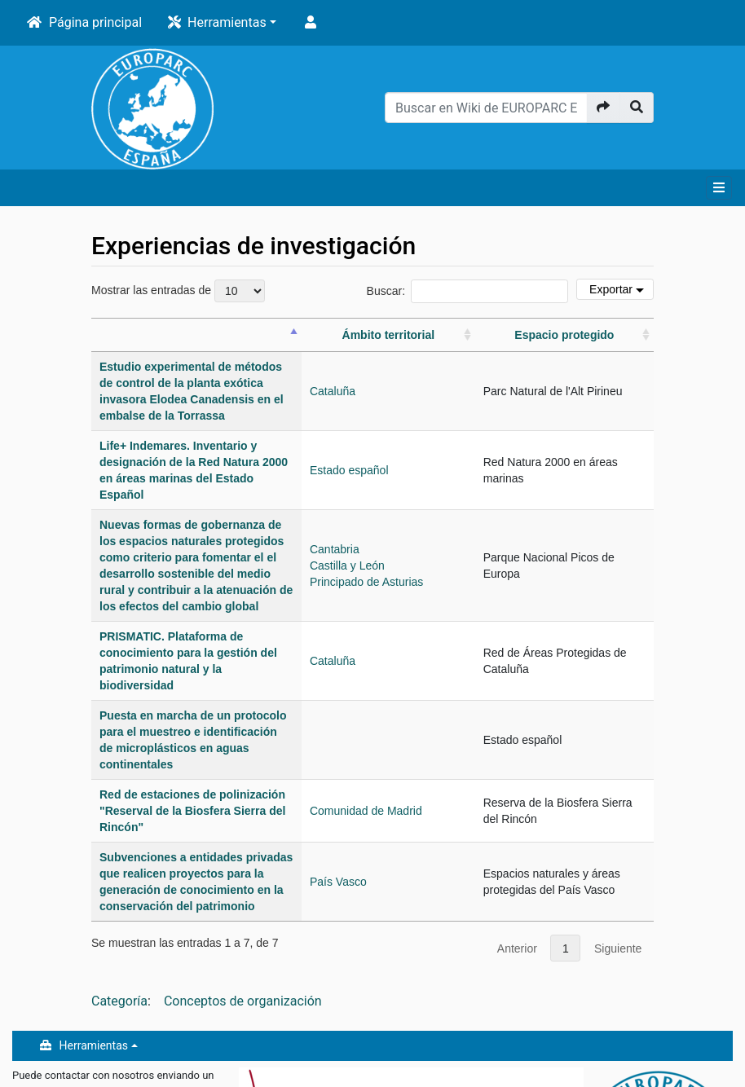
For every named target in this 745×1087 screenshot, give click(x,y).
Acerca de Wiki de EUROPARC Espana (107, 1044)
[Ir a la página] (603, 107)
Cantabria (460, 492)
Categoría (119, 854)
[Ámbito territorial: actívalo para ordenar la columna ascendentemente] (473, 343)
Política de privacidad (66, 1021)
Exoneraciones (49, 1068)
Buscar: (467, 291)
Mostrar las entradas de (178, 290)
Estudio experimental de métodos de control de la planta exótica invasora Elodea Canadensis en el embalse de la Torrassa (253, 399)
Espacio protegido (587, 343)
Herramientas (227, 22)
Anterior (517, 801)
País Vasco (463, 743)
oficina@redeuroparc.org (70, 961)
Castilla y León (472, 508)
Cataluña (458, 399)
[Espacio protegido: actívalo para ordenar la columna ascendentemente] (586, 343)
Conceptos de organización (243, 854)
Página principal (95, 22)
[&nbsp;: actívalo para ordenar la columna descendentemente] (259, 343)
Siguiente (617, 801)
